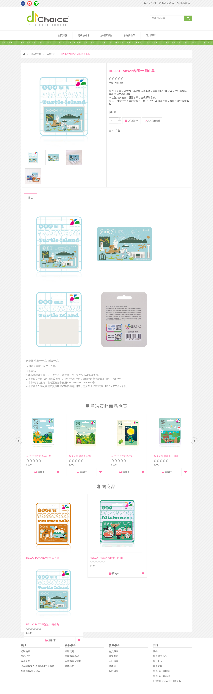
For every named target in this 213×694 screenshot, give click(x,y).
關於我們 (25, 596)
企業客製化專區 (73, 601)
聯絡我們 (69, 606)
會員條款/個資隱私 (31, 611)
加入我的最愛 (152, 120)
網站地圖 (25, 591)
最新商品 (158, 601)
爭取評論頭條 (116, 83)
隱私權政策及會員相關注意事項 (37, 606)
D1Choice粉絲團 (117, 646)
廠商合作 (25, 601)
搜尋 (155, 591)
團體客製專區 (72, 596)
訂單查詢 (113, 596)
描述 (31, 202)
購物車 (39, 476)
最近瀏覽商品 (160, 596)
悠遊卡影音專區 (117, 653)
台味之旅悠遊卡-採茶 (80, 460)
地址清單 (113, 601)
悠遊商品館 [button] (106, 35)
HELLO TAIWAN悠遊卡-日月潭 (42, 542)
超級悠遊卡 (84, 35)
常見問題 (158, 606)
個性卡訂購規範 (161, 611)
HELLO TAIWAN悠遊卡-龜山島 (127, 542)
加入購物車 (131, 120)
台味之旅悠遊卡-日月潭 (166, 460)
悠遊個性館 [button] (129, 35)
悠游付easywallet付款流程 (167, 621)
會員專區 (113, 591)
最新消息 (62, 35)
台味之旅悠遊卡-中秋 (122, 460)
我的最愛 (113, 611)
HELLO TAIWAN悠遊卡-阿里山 (85, 542)
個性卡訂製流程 (161, 616)
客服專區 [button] (151, 35)
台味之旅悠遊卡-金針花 (38, 460)
